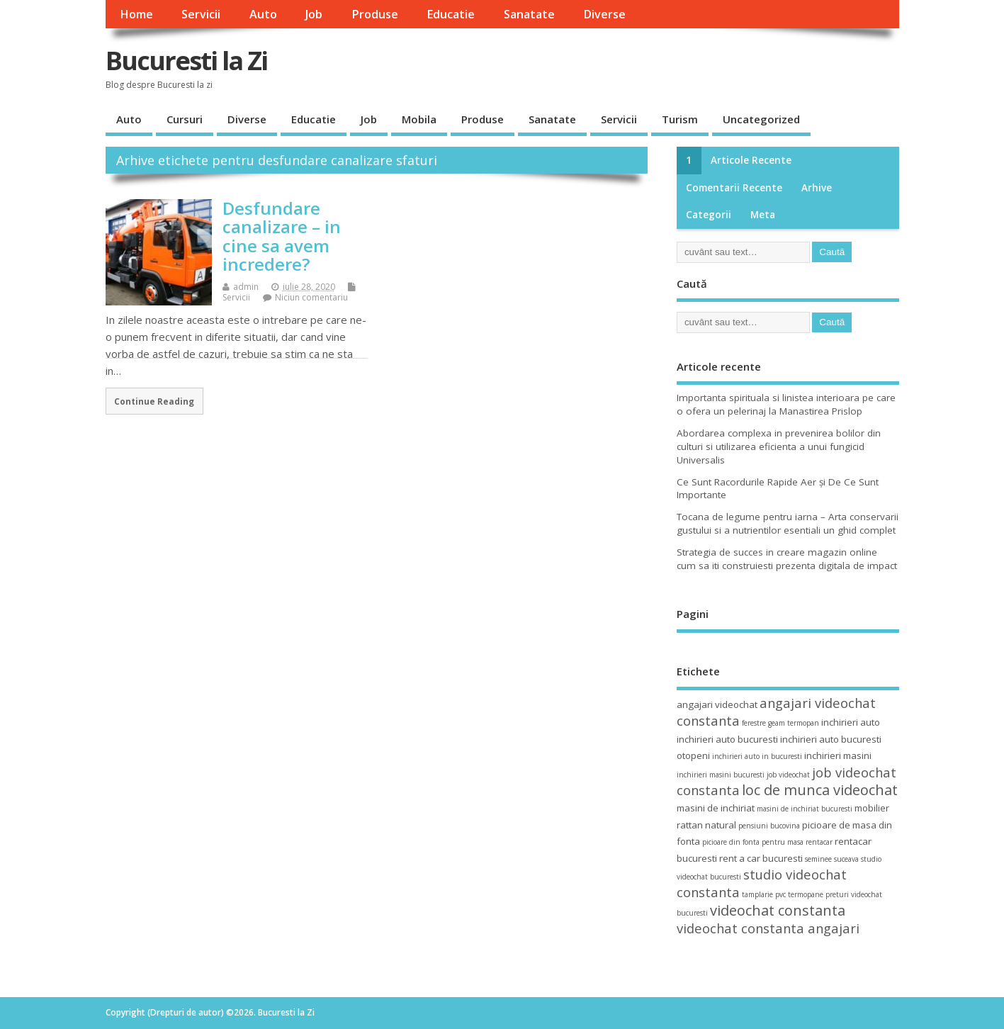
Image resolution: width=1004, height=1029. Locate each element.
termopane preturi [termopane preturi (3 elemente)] (818, 894)
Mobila (419, 119)
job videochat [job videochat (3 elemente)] (788, 775)
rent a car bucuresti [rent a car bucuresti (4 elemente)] (761, 858)
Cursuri (185, 119)
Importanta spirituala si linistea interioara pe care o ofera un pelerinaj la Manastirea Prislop (786, 404)
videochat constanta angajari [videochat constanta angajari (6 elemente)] (768, 928)
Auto (263, 14)
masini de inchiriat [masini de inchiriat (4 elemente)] (716, 808)
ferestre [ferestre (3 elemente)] (754, 723)
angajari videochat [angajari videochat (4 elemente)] (717, 704)
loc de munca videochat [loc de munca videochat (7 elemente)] (820, 789)
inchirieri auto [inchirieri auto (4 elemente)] (850, 722)
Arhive (816, 187)
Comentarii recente (734, 187)
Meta (762, 214)
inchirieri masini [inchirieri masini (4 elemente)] (838, 755)
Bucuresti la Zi (186, 60)
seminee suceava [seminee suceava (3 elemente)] (832, 859)
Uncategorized (761, 119)
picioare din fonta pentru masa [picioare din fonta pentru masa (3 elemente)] (752, 842)
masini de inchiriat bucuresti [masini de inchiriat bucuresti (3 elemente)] (804, 809)
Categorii (708, 214)
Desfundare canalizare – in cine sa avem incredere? (281, 236)
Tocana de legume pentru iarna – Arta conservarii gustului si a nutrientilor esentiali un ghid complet (787, 523)
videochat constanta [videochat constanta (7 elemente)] (777, 910)
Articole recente (751, 160)
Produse (374, 14)
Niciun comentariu (311, 297)
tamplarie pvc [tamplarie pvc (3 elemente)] (764, 894)
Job (313, 14)
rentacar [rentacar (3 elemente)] (819, 842)
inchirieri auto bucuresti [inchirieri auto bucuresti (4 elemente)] (727, 739)
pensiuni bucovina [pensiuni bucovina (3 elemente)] (769, 826)
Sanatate (529, 14)
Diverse (604, 14)
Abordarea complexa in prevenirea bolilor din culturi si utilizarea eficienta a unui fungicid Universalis (779, 446)
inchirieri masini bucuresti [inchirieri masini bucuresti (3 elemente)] (721, 775)
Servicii (200, 14)
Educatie (451, 14)
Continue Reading (154, 401)
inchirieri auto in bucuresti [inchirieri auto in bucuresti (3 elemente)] (757, 756)
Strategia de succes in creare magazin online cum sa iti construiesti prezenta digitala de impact (787, 559)
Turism (680, 119)
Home (136, 14)
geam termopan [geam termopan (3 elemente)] (793, 723)
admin (246, 287)
